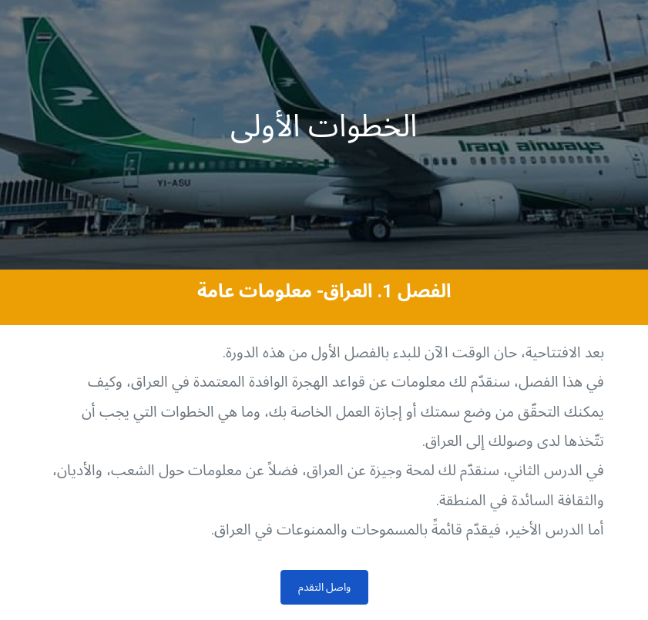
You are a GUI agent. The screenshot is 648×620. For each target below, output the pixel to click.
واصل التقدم (324, 587)
